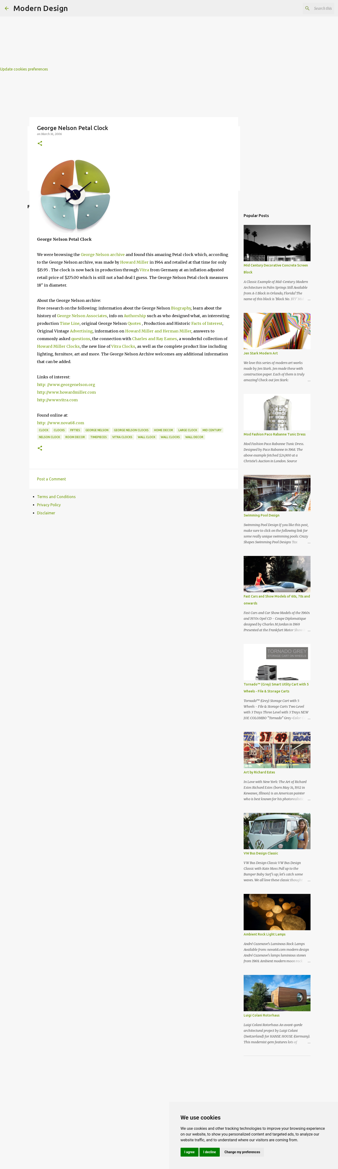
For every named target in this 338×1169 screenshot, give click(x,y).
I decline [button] (209, 1152)
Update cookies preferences (24, 69)
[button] (40, 144)
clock (43, 430)
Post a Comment (51, 479)
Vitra (144, 269)
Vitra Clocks (123, 346)
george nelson (97, 430)
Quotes (134, 323)
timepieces (98, 437)
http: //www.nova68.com (60, 422)
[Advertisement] (143, 33)
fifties (75, 430)
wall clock (146, 437)
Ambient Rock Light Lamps (264, 934)
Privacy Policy (49, 505)
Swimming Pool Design (261, 515)
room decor (75, 437)
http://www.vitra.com (57, 399)
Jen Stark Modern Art (261, 353)
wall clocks (170, 437)
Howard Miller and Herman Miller (158, 331)
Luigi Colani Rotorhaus (261, 1015)
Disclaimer (46, 513)
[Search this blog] (309, 8)
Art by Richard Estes (259, 772)
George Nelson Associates (82, 315)
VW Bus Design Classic (261, 853)
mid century (212, 430)
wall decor (194, 437)
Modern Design (40, 8)
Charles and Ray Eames (154, 338)
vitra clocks (122, 437)
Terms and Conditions (56, 497)
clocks (59, 430)
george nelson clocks (131, 430)
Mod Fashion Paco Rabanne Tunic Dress (275, 434)
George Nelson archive (103, 254)
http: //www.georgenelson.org (66, 384)
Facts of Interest (206, 323)
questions (80, 338)
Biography (181, 308)
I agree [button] (189, 1152)
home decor (163, 430)
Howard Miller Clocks (58, 346)
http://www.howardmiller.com (66, 392)
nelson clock (49, 437)
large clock (187, 430)
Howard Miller (134, 262)
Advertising (81, 331)
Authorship (135, 315)
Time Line (70, 323)
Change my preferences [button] (242, 1152)
